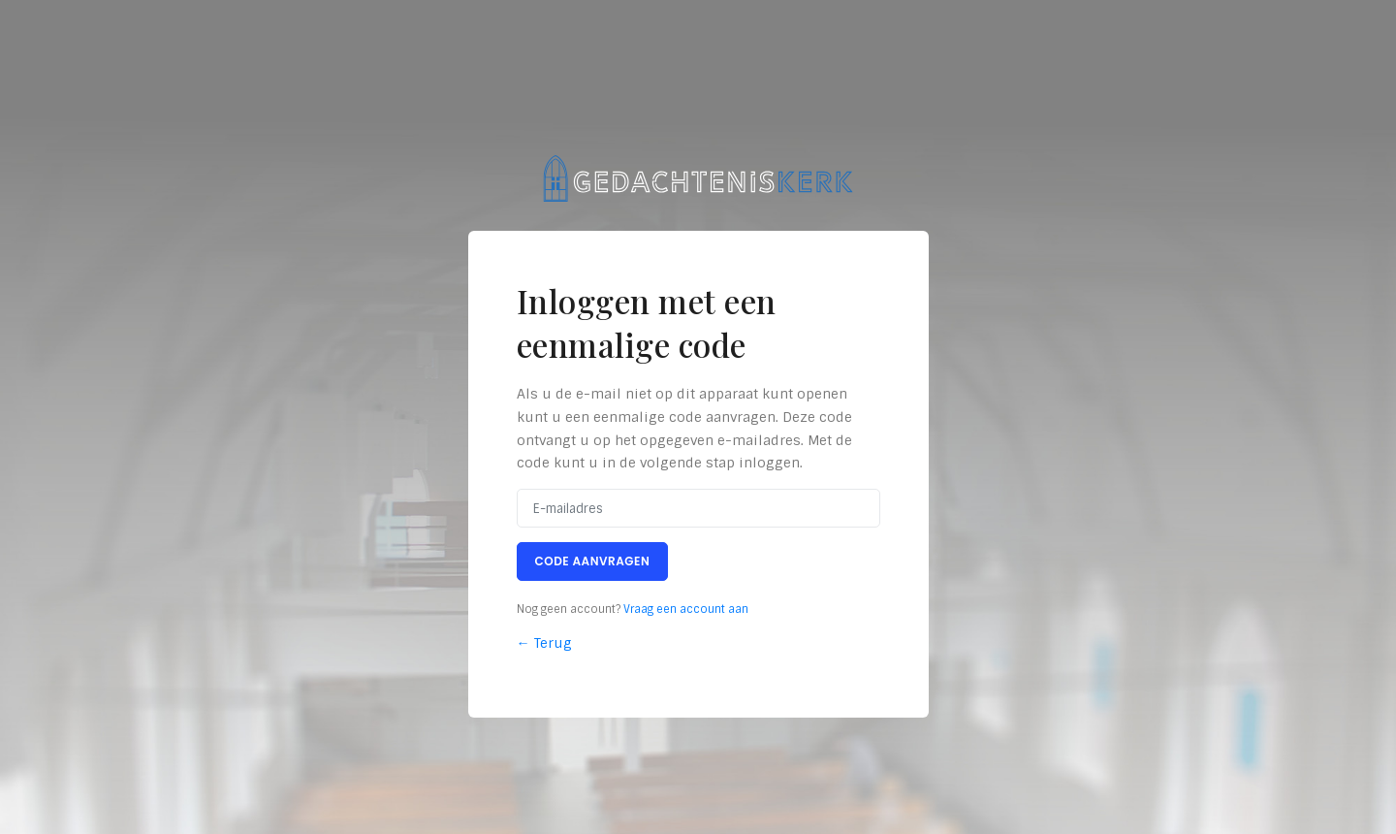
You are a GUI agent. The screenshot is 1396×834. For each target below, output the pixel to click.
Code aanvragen (592, 561)
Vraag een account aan (685, 609)
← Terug (544, 643)
